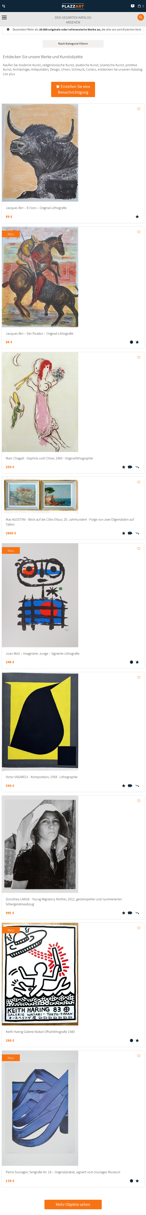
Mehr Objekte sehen (73, 1204)
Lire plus (9, 74)
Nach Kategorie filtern (73, 43)
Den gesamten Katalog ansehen (73, 20)
